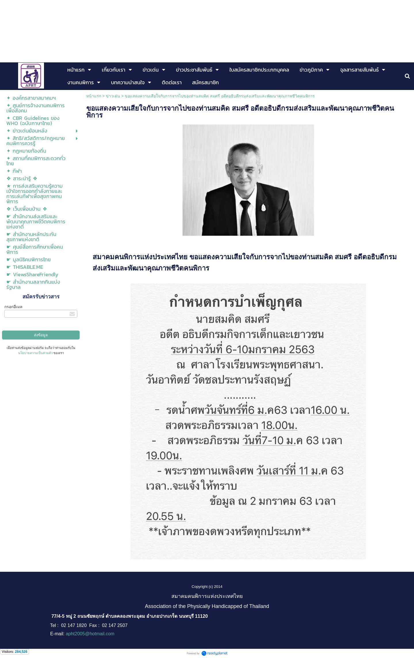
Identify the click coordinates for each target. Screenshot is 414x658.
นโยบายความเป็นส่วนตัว (35, 353)
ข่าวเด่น (113, 96)
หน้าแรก (93, 96)
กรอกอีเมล (13, 306)
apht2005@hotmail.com (90, 633)
